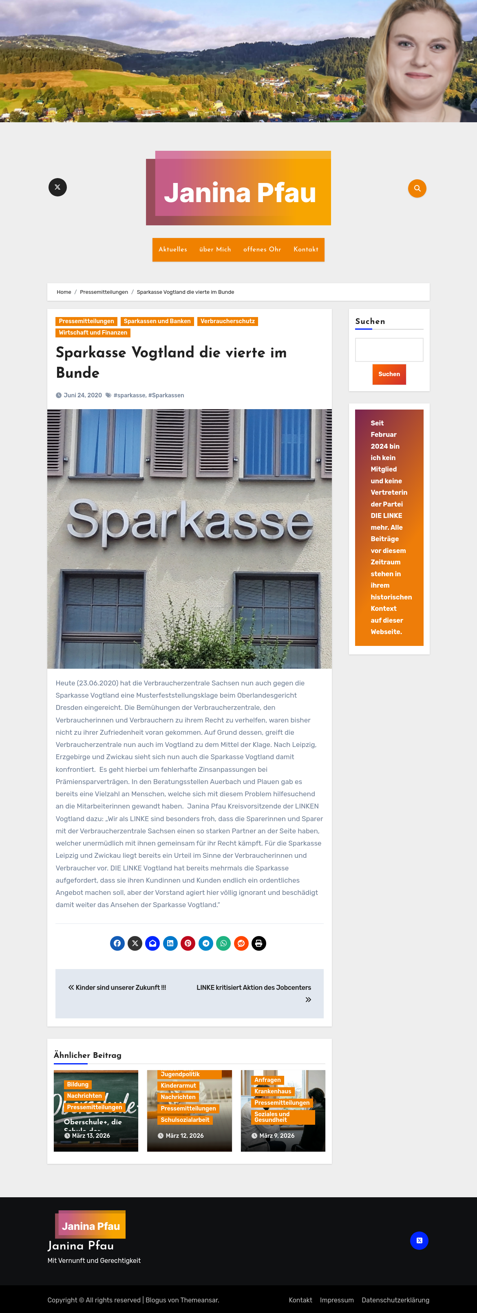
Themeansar (199, 1297)
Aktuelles (173, 250)
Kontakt (306, 250)
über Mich (215, 250)
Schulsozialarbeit (185, 1120)
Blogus (156, 1297)
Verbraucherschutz (228, 321)
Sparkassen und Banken (157, 321)
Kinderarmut (178, 1085)
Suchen (370, 322)
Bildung (78, 1084)
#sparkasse (129, 395)
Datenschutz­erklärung (395, 1297)
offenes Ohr (262, 250)
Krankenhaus (272, 1091)
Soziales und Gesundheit (271, 1117)
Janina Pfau (80, 1244)
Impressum (337, 1297)
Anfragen (267, 1080)
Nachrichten (84, 1096)
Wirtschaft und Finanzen (93, 332)
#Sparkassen (166, 395)
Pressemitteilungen (86, 321)
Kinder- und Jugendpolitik (180, 1071)
